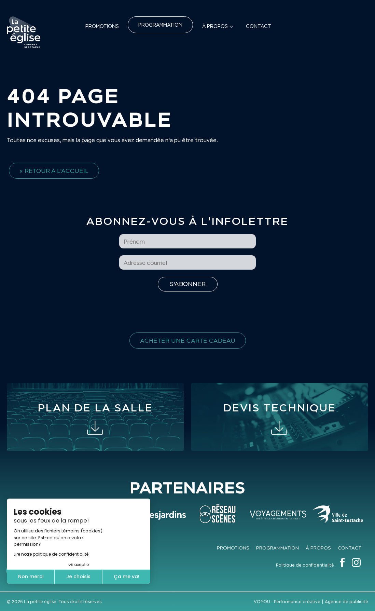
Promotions (102, 26)
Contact (258, 26)
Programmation (160, 25)
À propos (215, 26)
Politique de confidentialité (305, 565)
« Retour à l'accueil (53, 170)
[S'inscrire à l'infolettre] (188, 284)
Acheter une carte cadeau (187, 340)
